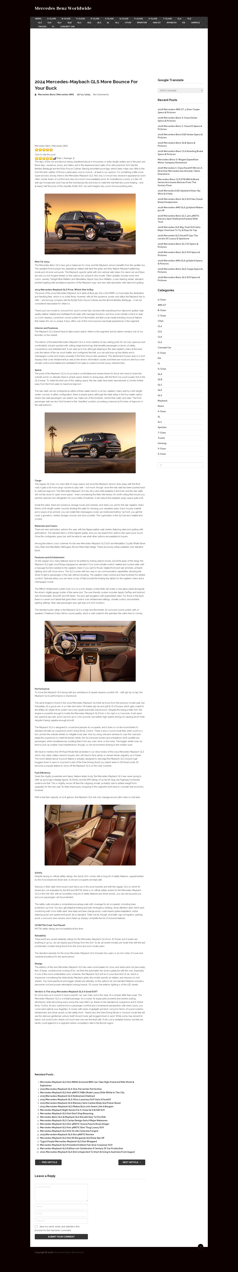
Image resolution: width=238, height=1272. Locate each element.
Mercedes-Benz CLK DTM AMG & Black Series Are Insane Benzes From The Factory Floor (178, 181)
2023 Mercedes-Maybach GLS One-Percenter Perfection (71, 1088)
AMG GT (162, 22)
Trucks (57, 25)
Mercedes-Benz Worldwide (63, 8)
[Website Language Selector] (180, 89)
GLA (60, 22)
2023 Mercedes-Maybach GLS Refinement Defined (67, 1095)
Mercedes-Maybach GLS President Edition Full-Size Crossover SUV (76, 1144)
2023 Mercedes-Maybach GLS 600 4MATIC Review (67, 1133)
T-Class (171, 18)
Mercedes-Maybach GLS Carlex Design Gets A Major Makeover (74, 1119)
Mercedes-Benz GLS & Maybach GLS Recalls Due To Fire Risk (73, 1116)
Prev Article (48, 1161)
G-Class (126, 18)
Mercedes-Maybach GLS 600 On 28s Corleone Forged (69, 1130)
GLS (102, 22)
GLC (81, 22)
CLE (194, 18)
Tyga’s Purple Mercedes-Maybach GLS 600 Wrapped (68, 1140)
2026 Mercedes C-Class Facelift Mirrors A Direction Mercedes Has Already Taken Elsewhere (180, 169)
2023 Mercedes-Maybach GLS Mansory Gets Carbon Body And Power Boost (80, 1102)
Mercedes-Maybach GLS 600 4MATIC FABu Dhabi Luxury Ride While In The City (82, 1091)
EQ (190, 22)
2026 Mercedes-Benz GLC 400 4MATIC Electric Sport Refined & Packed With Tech (178, 217)
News (38, 18)
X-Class (156, 18)
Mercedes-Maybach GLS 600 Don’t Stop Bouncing (66, 1112)
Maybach (178, 22)
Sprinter (147, 22)
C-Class (81, 18)
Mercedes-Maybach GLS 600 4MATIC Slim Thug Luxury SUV (72, 1126)
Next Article (132, 1161)
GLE (92, 22)
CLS (40, 22)
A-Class (51, 18)
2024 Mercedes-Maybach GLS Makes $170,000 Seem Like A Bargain (76, 1105)
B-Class (66, 18)
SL (111, 22)
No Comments (101, 93)
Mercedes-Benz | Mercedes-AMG (56, 93)
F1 (69, 25)
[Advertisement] (119, 50)
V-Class (141, 18)
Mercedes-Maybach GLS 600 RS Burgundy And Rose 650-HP (72, 1137)
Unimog (42, 25)
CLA (184, 18)
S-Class (111, 18)
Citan (132, 22)
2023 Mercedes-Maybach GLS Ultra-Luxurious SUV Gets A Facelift (75, 1098)
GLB (71, 22)
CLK (50, 22)
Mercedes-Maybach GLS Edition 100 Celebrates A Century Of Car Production (81, 1147)
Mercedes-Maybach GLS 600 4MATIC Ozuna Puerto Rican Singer (74, 1123)
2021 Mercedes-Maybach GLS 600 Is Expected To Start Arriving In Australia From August (87, 1151)
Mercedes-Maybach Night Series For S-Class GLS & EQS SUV (72, 1109)
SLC (121, 22)
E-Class (96, 18)
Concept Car (83, 25)
